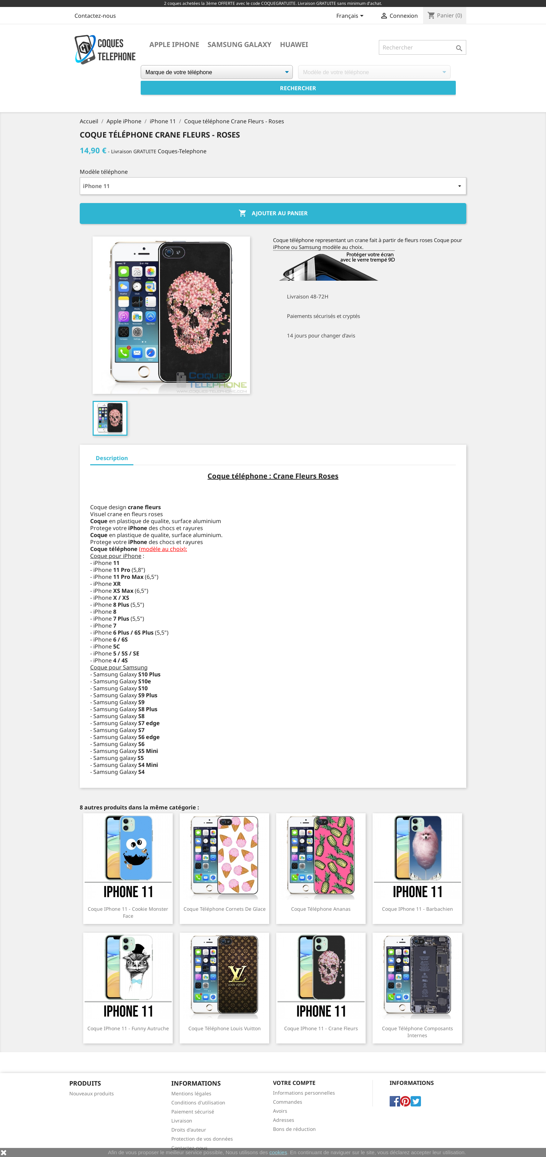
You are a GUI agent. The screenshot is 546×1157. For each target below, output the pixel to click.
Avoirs (280, 1111)
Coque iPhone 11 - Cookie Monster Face (128, 912)
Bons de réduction (294, 1129)
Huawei (294, 44)
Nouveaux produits (91, 1093)
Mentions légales (191, 1093)
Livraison (181, 1120)
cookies (278, 1152)
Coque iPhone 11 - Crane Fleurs (321, 1028)
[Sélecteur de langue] (351, 16)
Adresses (283, 1120)
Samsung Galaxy (240, 44)
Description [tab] (112, 458)
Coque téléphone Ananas (321, 909)
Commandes (287, 1101)
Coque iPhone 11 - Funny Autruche (128, 1028)
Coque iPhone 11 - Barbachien (417, 909)
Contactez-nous (95, 16)
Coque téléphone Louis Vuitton (224, 1028)
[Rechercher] (422, 47)
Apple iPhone (174, 44)
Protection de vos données (202, 1138)
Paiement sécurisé (192, 1111)
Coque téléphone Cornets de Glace (225, 909)
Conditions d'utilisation (198, 1102)
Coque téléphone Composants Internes (417, 1032)
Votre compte (294, 1083)
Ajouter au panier (273, 213)
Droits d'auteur (188, 1129)
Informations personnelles (304, 1092)
